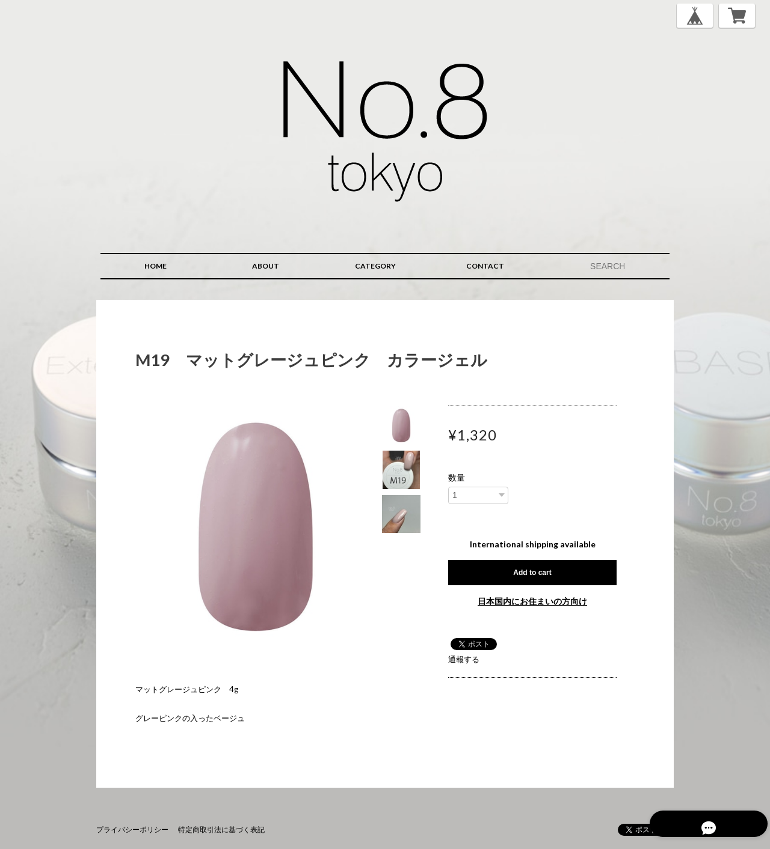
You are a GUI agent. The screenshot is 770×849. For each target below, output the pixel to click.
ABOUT (265, 265)
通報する (463, 659)
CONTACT (485, 265)
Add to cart (532, 572)
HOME (155, 265)
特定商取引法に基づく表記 (221, 829)
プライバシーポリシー (132, 829)
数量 (456, 477)
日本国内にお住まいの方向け (532, 601)
